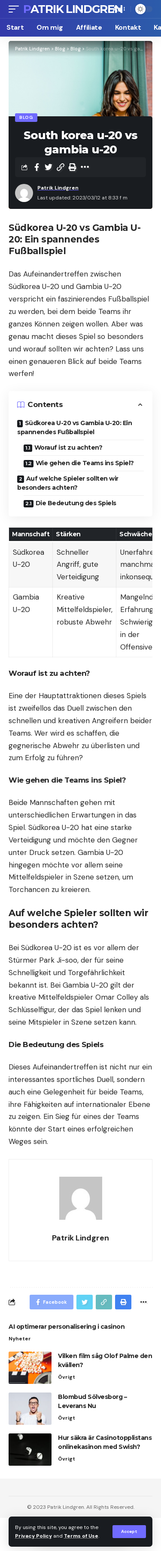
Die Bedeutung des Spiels (76, 503)
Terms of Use (81, 1535)
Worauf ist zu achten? (68, 447)
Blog (26, 117)
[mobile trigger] (16, 9)
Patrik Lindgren (73, 9)
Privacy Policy (33, 1535)
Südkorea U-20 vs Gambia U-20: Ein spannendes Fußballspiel (74, 427)
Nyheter (20, 1338)
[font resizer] (118, 9)
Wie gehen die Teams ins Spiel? (85, 463)
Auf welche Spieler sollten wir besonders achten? (67, 483)
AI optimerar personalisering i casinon (67, 1326)
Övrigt (66, 1377)
